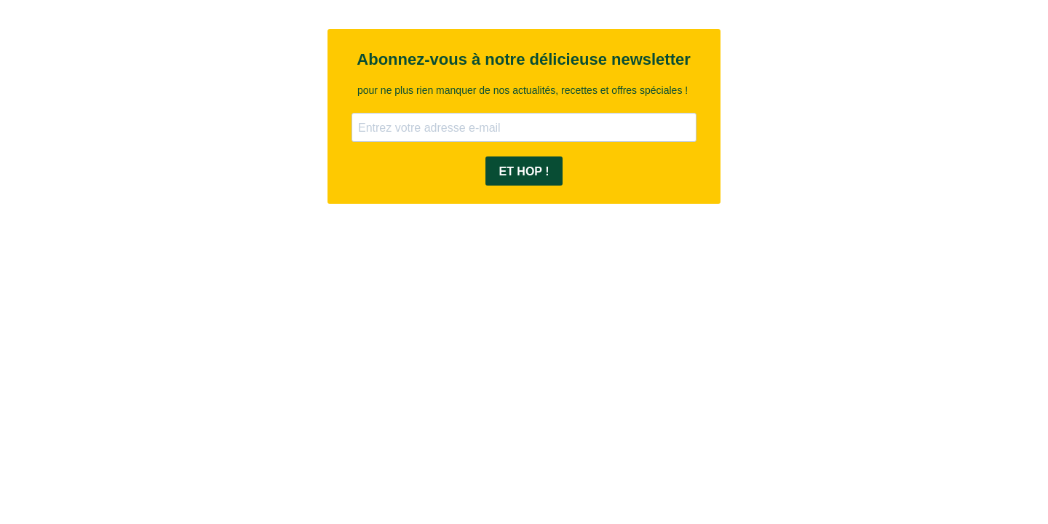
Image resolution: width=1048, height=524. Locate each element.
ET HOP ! (524, 171)
